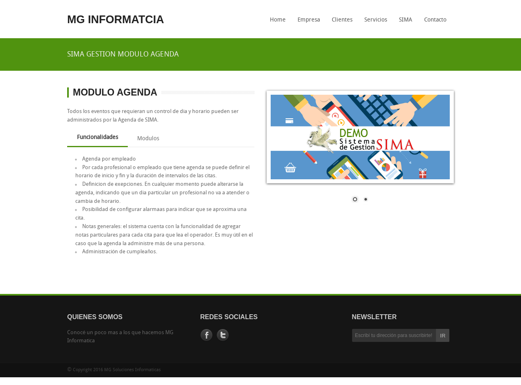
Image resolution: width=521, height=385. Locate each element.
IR (442, 336)
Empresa (309, 20)
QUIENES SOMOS (95, 316)
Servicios (375, 20)
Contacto (435, 20)
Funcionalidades (97, 138)
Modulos (148, 139)
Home (278, 20)
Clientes (342, 20)
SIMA (403, 22)
